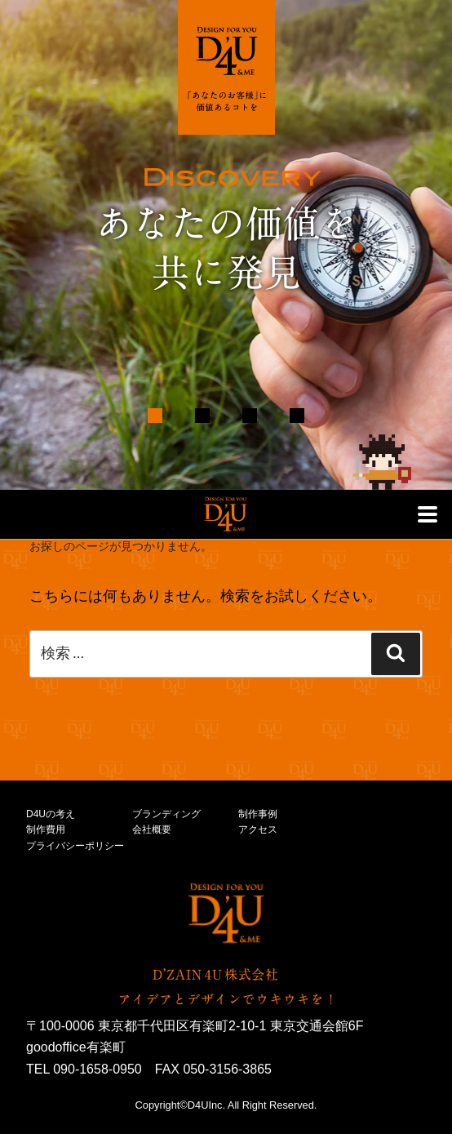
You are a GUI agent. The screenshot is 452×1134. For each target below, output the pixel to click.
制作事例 (257, 814)
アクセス (257, 829)
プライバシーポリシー (75, 846)
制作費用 (45, 829)
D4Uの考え (50, 814)
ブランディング (166, 814)
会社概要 (151, 829)
